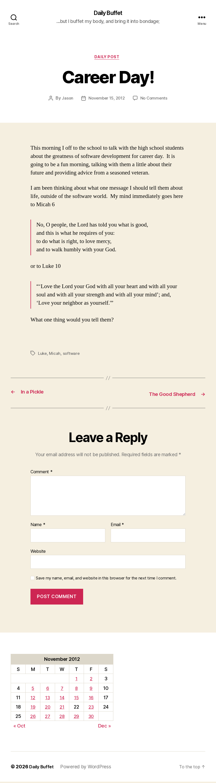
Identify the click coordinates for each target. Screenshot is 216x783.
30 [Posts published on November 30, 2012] (91, 717)
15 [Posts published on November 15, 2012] (76, 698)
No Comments (155, 100)
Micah (55, 355)
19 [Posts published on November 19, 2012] (32, 708)
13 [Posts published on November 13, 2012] (47, 698)
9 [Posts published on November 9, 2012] (91, 689)
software (73, 355)
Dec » (104, 727)
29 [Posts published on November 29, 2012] (76, 717)
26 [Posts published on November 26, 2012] (32, 717)
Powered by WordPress (88, 768)
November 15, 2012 (106, 100)
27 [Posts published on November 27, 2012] (47, 717)
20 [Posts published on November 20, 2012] (47, 708)
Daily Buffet (108, 13)
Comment (41, 473)
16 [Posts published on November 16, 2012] (90, 698)
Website (38, 552)
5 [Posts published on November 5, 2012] (32, 689)
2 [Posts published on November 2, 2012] (91, 680)
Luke (43, 355)
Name (37, 525)
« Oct (19, 727)
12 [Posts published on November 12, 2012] (32, 698)
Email (117, 525)
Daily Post (108, 58)
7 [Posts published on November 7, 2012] (61, 689)
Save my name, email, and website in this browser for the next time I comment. (106, 579)
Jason (66, 100)
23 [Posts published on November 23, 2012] (91, 708)
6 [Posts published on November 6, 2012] (46, 689)
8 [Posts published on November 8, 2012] (76, 689)
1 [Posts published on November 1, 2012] (76, 680)
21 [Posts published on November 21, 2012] (61, 708)
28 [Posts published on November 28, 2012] (61, 717)
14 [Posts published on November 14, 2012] (61, 698)
